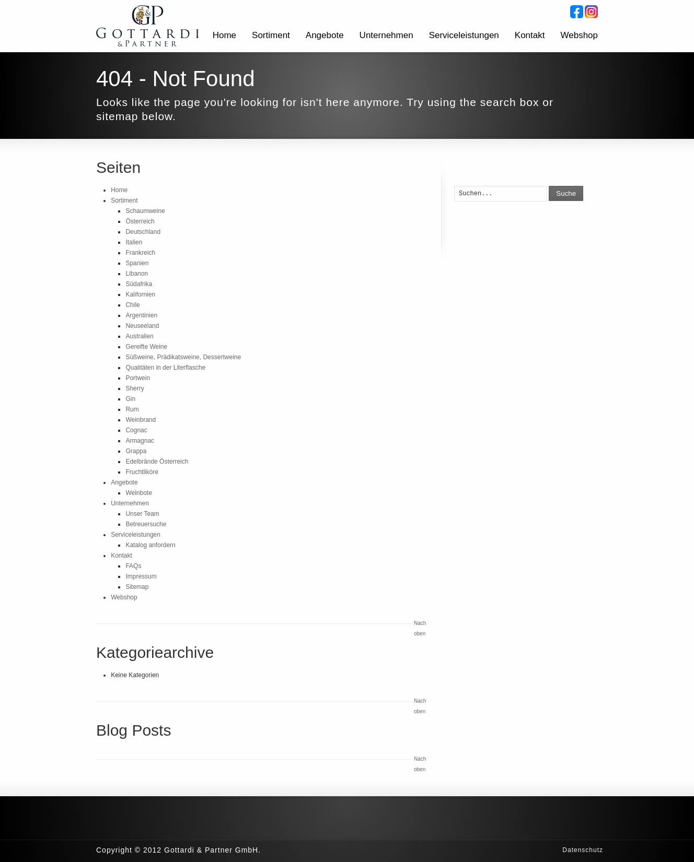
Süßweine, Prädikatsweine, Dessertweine (183, 357)
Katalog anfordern (150, 545)
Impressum (140, 576)
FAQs (133, 566)
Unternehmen (386, 35)
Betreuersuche (145, 524)
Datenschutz (582, 850)
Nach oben (419, 628)
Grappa (135, 451)
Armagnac (139, 440)
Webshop (579, 35)
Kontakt (530, 35)
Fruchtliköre (141, 472)
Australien (139, 336)
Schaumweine (145, 211)
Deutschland (142, 231)
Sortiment (271, 35)
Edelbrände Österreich (156, 461)
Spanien (136, 263)
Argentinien (141, 315)
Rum (131, 409)
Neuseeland (142, 325)
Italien (133, 242)
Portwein (137, 378)
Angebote (325, 35)
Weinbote (138, 493)
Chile (132, 305)
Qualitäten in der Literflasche (165, 367)
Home (224, 35)
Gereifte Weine (146, 346)
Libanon (136, 273)
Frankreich (140, 252)
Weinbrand (140, 419)
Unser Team (142, 513)
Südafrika (138, 284)
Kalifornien (140, 294)
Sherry (134, 388)
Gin (130, 399)
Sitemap (136, 587)
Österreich (139, 221)
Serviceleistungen (464, 35)
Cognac (136, 430)
